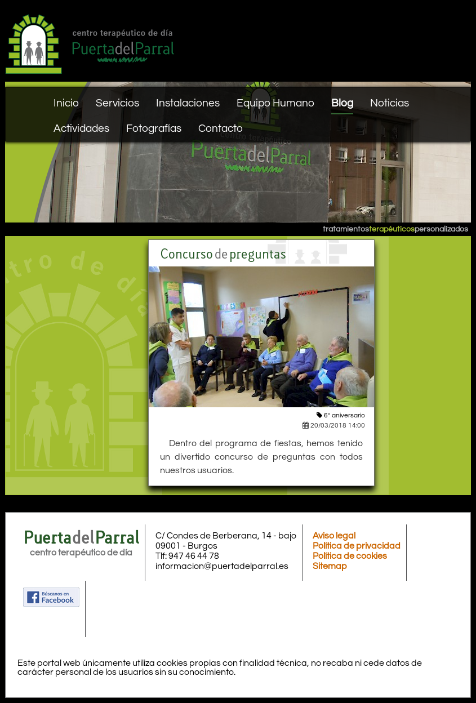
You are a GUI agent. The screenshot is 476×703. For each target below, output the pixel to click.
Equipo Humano (275, 103)
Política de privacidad (357, 545)
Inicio (66, 103)
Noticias (389, 103)
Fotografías (153, 128)
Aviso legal (334, 535)
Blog (342, 103)
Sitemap (330, 566)
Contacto (220, 128)
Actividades (81, 128)
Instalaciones (188, 103)
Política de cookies (350, 555)
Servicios (117, 103)
